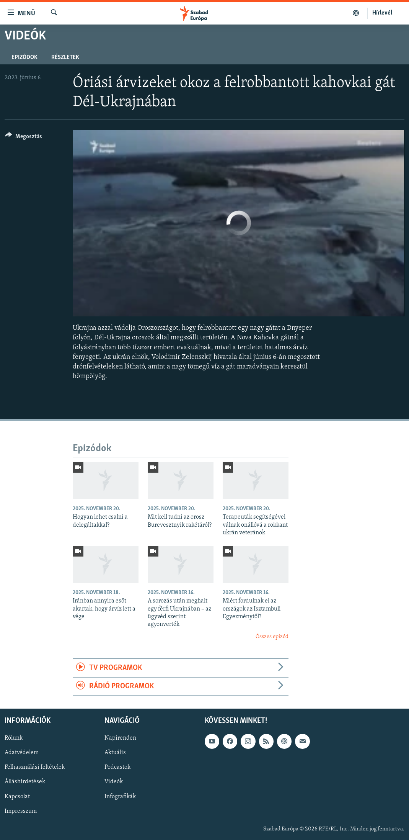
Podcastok (117, 767)
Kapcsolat (17, 796)
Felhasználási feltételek (35, 767)
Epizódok (24, 57)
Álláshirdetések (25, 782)
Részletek (65, 57)
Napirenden (120, 738)
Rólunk (14, 738)
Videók (113, 782)
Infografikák (120, 796)
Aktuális (115, 753)
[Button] (23, 138)
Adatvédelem (22, 753)
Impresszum (21, 811)
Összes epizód (272, 637)
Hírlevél (382, 13)
